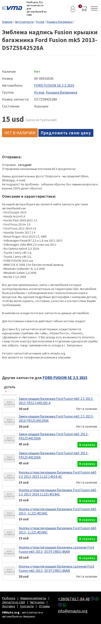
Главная (7, 22)
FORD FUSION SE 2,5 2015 (54, 85)
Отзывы (44, 606)
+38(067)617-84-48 (74, 598)
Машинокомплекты (33, 598)
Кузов (40, 22)
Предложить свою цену (66, 132)
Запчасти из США (13, 602)
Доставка (8, 606)
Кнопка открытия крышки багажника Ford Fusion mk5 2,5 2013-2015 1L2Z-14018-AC (58, 474)
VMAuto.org (13, 7)
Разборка (8, 598)
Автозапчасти (24, 22)
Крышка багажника (59, 22)
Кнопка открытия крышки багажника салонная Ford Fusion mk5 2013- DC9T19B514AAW (56, 549)
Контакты (27, 606)
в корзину (87, 445)
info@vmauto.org (73, 610)
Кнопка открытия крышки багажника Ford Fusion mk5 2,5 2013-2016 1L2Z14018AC (58, 492)
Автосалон (37, 602)
